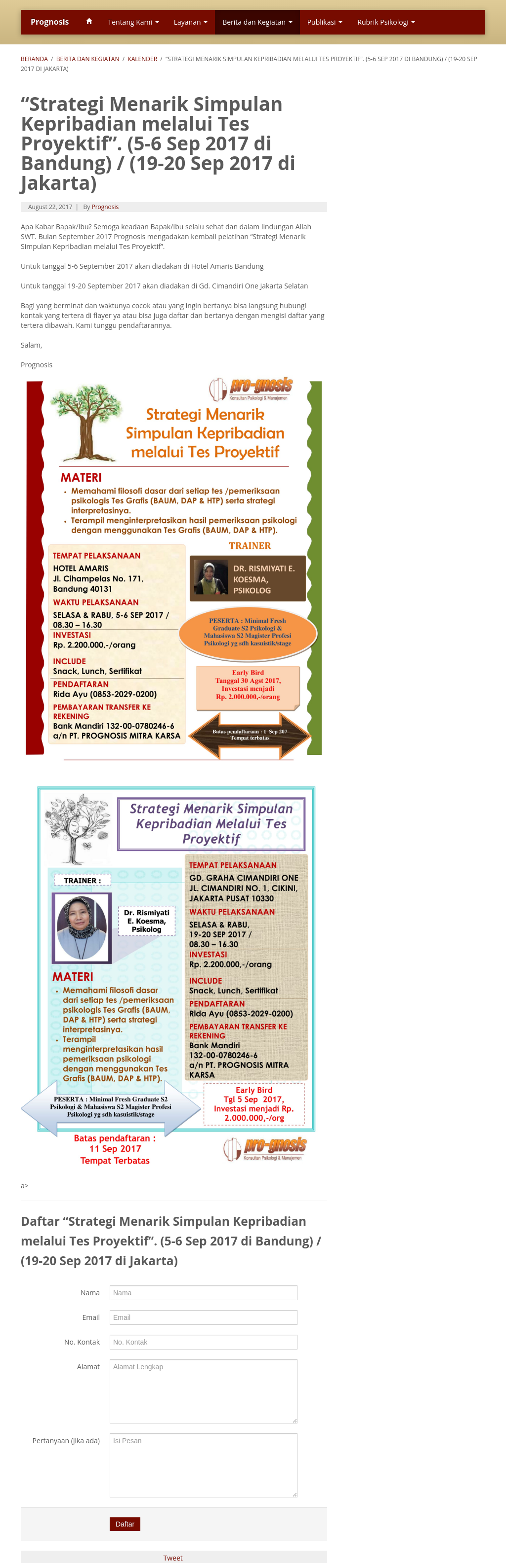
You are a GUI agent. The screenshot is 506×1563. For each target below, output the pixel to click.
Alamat (88, 1366)
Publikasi (325, 22)
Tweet (173, 1558)
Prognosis (50, 21)
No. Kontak (82, 1342)
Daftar (125, 1524)
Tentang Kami (133, 22)
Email (91, 1317)
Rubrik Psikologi (386, 22)
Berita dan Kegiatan (257, 22)
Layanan (191, 22)
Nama (90, 1292)
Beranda (34, 59)
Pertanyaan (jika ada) (66, 1440)
